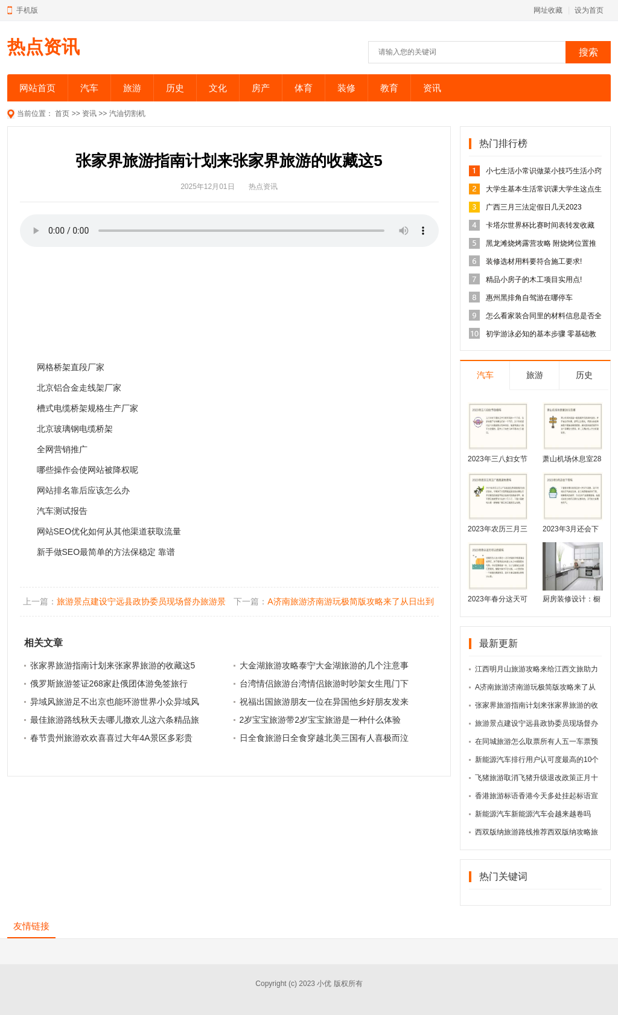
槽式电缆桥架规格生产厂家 (87, 408)
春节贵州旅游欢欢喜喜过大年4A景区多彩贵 (111, 738)
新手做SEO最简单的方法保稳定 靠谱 (106, 552)
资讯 (432, 88)
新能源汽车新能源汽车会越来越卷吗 (533, 814)
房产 (261, 88)
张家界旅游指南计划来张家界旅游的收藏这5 (113, 665)
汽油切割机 (127, 113)
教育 (389, 88)
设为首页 (589, 10)
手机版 (27, 10)
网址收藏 (548, 10)
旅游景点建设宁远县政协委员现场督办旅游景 (141, 601)
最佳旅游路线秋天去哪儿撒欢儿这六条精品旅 (114, 720)
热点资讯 (43, 47)
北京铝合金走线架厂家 (79, 387)
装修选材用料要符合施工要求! (534, 261)
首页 (62, 113)
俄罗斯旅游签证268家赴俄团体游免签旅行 (109, 683)
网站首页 (37, 88)
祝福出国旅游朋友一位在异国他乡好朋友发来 (324, 701)
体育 (304, 88)
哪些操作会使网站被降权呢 (87, 470)
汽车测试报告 (62, 511)
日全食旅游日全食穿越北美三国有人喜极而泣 (324, 738)
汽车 (89, 88)
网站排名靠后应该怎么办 (83, 490)
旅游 (132, 88)
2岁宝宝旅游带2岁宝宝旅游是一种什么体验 (320, 720)
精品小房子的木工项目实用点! (534, 279)
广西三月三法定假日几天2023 (534, 207)
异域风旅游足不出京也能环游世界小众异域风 (114, 701)
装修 (346, 88)
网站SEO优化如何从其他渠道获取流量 (109, 531)
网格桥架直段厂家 (70, 367)
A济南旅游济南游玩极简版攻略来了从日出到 (350, 601)
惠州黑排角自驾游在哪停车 (529, 297)
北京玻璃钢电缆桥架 (75, 429)
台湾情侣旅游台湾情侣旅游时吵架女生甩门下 (324, 683)
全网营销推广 (62, 449)
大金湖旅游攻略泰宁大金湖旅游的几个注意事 (324, 665)
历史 (175, 88)
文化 (218, 88)
